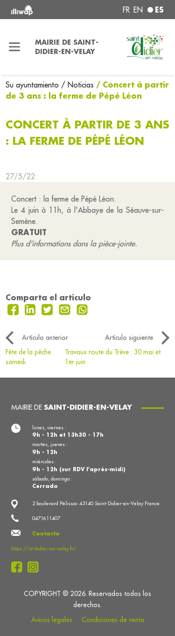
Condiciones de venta (113, 620)
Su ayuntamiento (33, 84)
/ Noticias (77, 84)
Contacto (46, 533)
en (138, 9)
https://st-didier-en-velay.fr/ (43, 548)
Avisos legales (51, 620)
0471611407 (46, 518)
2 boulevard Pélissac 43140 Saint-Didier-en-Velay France (96, 503)
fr (126, 9)
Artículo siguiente (129, 337)
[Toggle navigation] (14, 47)
